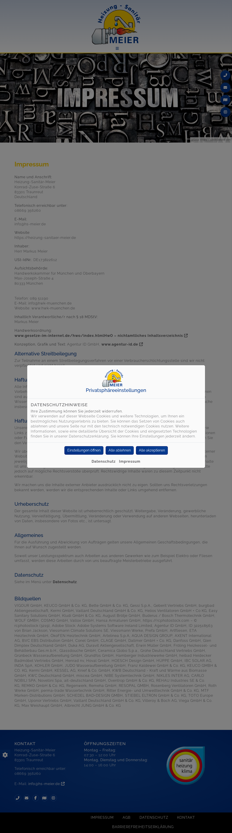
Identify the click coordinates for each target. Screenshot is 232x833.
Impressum (129, 461)
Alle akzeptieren (152, 450)
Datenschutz (104, 461)
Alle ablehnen (120, 450)
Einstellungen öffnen (84, 450)
